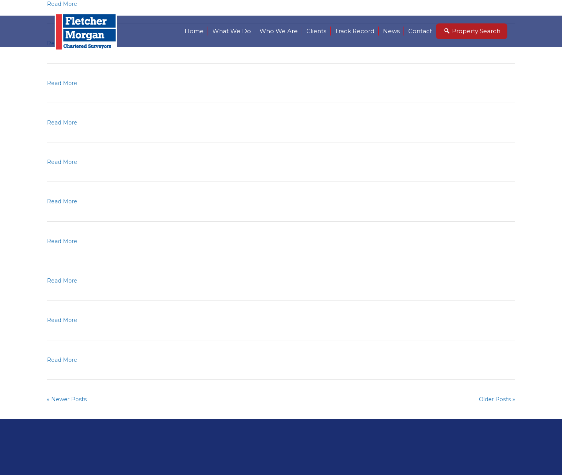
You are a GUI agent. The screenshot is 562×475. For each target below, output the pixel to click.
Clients (316, 31)
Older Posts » (497, 399)
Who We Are (279, 31)
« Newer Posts (67, 399)
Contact (420, 31)
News (391, 31)
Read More (62, 83)
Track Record (354, 31)
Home (194, 31)
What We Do (231, 31)
